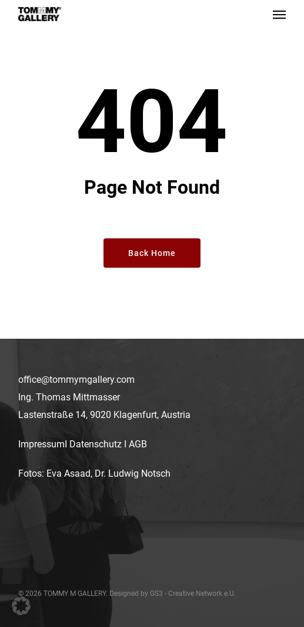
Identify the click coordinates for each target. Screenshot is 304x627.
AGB (138, 444)
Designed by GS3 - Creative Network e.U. (172, 593)
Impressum (41, 444)
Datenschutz (95, 444)
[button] (279, 14)
